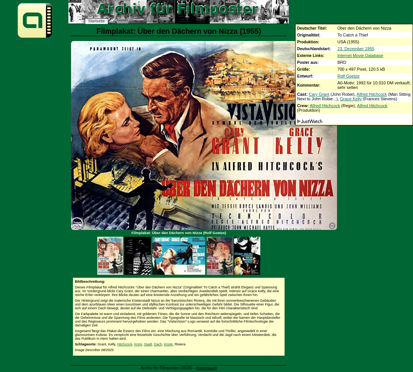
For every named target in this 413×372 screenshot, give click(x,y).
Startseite (96, 21)
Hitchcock (124, 344)
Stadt (148, 344)
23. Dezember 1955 (355, 48)
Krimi (138, 344)
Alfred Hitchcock (372, 94)
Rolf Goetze (348, 76)
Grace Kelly (351, 99)
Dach (158, 344)
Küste (168, 344)
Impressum (206, 368)
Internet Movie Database (360, 55)
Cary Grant (319, 94)
